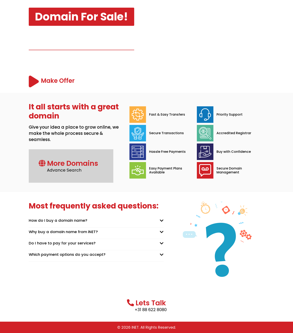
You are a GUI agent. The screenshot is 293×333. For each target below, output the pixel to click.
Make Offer (60, 81)
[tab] (96, 220)
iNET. (136, 327)
